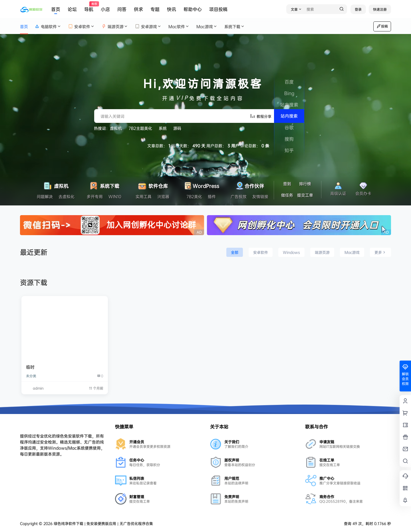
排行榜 (305, 183)
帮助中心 (193, 9)
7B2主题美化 (140, 128)
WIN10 (114, 196)
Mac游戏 (206, 26)
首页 (55, 9)
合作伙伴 (249, 184)
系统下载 (234, 26)
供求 (138, 9)
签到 (287, 183)
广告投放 (239, 196)
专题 (155, 9)
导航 (88, 7)
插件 (212, 196)
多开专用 (95, 196)
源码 (177, 128)
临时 (30, 367)
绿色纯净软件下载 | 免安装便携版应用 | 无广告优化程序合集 (103, 523)
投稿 (382, 26)
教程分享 (260, 116)
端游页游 (115, 26)
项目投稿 (218, 9)
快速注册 (380, 9)
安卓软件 (81, 26)
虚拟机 (116, 128)
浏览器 (163, 196)
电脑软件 (48, 26)
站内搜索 (289, 116)
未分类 (31, 375)
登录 (358, 9)
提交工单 (305, 195)
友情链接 (260, 196)
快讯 (171, 9)
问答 (121, 9)
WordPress (201, 184)
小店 (105, 9)
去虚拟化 (66, 196)
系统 (163, 128)
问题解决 (45, 196)
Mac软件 (179, 26)
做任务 (287, 195)
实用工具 (144, 196)
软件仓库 (152, 184)
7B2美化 (194, 196)
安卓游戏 (148, 26)
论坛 (72, 9)
